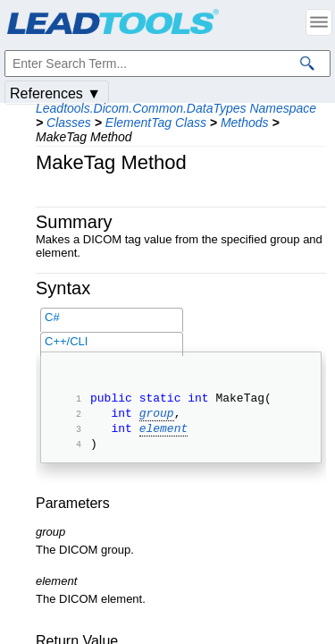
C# (52, 317)
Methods (245, 122)
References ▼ (55, 93)
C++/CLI (66, 341)
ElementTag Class (155, 122)
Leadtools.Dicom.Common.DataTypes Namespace (176, 108)
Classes (68, 122)
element (163, 436)
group (156, 418)
